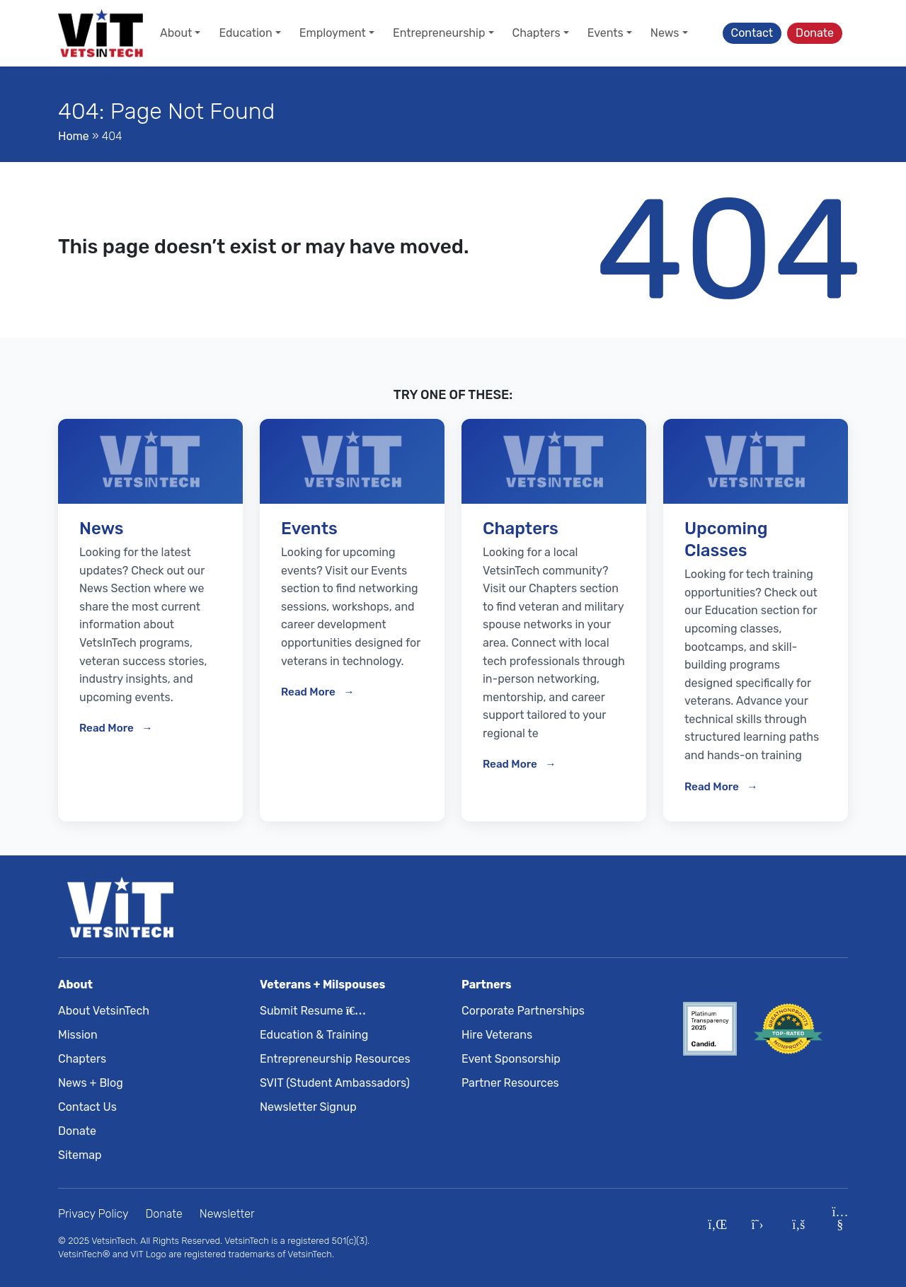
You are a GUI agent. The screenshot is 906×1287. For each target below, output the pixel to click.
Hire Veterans (496, 1034)
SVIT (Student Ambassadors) (335, 1083)
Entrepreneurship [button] (439, 33)
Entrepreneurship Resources (335, 1059)
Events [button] (605, 33)
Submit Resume (310, 1010)
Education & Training (314, 1034)
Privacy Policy (93, 1213)
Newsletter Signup (308, 1107)
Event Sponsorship (511, 1059)
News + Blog (90, 1083)
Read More (107, 728)
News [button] (665, 33)
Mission (78, 1034)
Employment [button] (332, 33)
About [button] (176, 33)
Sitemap (80, 1155)
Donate (815, 33)
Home (73, 136)
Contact (752, 33)
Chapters (82, 1059)
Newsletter (227, 1213)
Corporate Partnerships (523, 1010)
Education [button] (245, 33)
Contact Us (87, 1107)
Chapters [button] (536, 33)
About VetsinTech (103, 1010)
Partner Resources (510, 1083)
